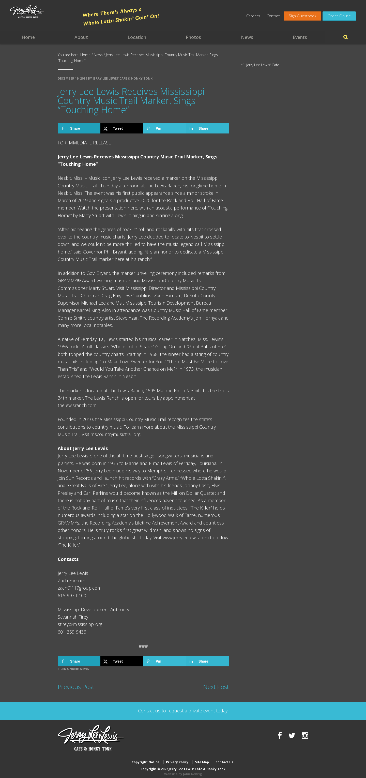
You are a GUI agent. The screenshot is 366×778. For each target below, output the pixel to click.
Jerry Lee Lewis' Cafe (262, 65)
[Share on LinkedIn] (207, 128)
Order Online (339, 15)
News (84, 669)
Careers (253, 15)
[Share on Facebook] (79, 128)
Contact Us (224, 758)
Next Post (216, 686)
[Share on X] (121, 128)
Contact (273, 15)
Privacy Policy (177, 758)
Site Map (202, 758)
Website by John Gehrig (183, 770)
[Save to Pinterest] (164, 128)
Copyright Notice (145, 758)
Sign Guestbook (302, 15)
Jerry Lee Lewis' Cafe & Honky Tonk (43, 18)
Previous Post (76, 686)
